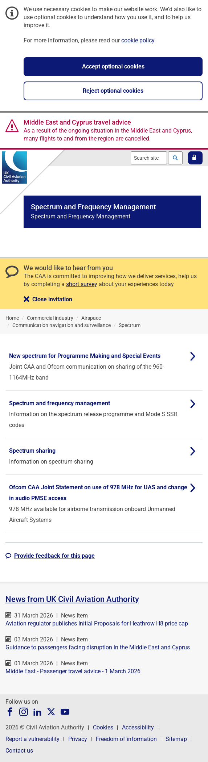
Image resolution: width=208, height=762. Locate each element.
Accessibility (138, 727)
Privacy (77, 739)
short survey (81, 284)
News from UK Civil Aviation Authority (72, 599)
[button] (195, 157)
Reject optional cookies (113, 90)
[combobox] (149, 157)
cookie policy (137, 40)
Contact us (19, 750)
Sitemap (176, 739)
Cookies (103, 727)
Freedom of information (126, 739)
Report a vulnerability (32, 739)
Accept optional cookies (113, 66)
